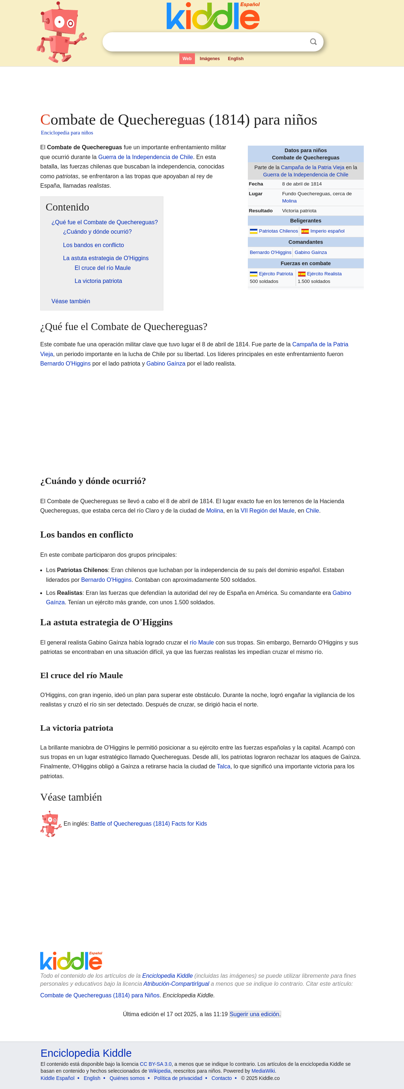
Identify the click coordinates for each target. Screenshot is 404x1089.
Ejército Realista (324, 273)
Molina (289, 201)
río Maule (202, 642)
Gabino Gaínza (311, 252)
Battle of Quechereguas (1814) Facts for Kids (149, 823)
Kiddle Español (57, 1078)
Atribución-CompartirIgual (176, 984)
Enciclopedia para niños (67, 132)
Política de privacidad (178, 1078)
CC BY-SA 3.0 (155, 1064)
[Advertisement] (201, 87)
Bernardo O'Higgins (270, 252)
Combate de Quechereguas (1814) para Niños (99, 995)
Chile (312, 511)
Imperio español (328, 231)
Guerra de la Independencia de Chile (305, 175)
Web (187, 58)
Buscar (313, 42)
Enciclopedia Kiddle (167, 976)
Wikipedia (160, 1071)
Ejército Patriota (276, 273)
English (235, 58)
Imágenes (210, 58)
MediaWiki (263, 1071)
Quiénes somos (127, 1078)
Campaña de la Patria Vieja (313, 167)
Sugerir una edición (254, 1014)
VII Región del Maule (268, 511)
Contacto (222, 1078)
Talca (223, 766)
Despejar (298, 42)
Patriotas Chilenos (278, 231)
